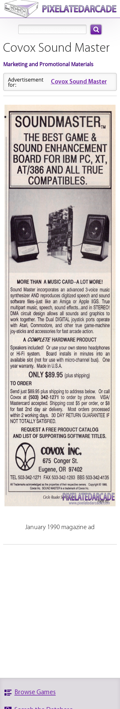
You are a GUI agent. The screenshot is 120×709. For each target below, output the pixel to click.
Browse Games (35, 692)
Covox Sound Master (79, 82)
